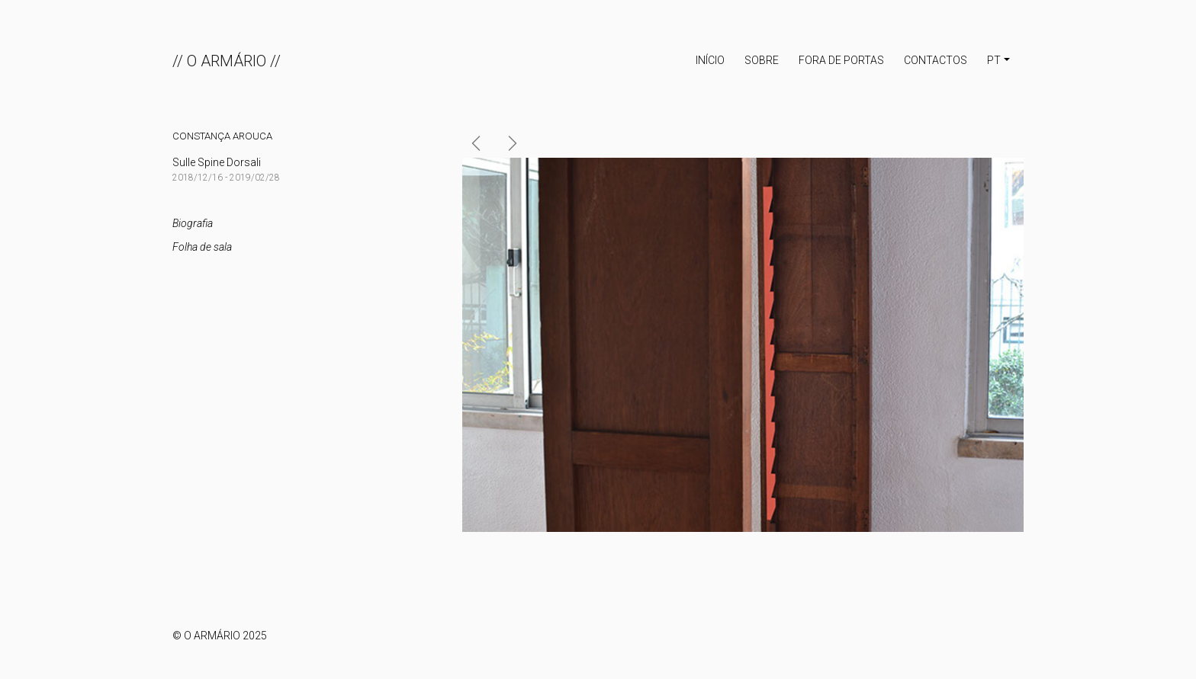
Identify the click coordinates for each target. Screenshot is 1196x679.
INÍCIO (710, 60)
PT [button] (994, 60)
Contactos (935, 60)
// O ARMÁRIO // (226, 61)
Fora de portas (841, 60)
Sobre (761, 60)
